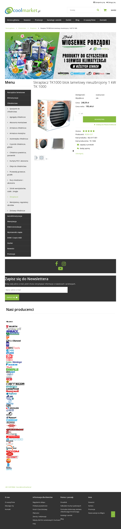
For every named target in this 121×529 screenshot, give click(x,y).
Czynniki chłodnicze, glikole (16, 145)
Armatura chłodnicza (18, 128)
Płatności (36, 513)
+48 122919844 (10, 487)
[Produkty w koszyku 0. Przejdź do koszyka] (110, 10)
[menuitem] (13, 20)
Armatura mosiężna (17, 133)
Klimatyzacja (12, 98)
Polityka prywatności (40, 506)
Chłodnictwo (12, 103)
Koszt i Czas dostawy (40, 509)
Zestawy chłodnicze (17, 210)
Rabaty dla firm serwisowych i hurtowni (46, 520)
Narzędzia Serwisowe (16, 92)
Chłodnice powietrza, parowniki (16, 154)
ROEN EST (89, 134)
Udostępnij (79, 153)
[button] (73, 151)
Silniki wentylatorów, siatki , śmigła (16, 190)
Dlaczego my (9, 506)
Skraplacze (14, 197)
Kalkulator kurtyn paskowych (70, 506)
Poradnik (63, 502)
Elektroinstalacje (14, 227)
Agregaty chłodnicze (18, 117)
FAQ (34, 524)
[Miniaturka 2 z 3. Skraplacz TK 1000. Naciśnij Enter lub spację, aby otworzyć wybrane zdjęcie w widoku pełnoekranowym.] (58, 144)
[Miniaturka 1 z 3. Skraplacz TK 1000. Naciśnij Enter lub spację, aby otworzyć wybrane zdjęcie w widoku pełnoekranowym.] (41, 144)
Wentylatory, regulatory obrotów (17, 203)
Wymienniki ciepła (14, 232)
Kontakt (8, 509)
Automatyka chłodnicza (19, 139)
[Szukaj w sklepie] (84, 10)
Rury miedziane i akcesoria (15, 181)
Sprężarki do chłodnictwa (13, 110)
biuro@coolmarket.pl (23, 487)
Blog (62, 519)
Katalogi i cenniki (66, 515)
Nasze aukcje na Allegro (96, 513)
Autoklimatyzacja (14, 216)
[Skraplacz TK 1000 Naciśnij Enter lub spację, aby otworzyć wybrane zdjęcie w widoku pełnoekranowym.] (53, 114)
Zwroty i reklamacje (39, 516)
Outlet (10, 243)
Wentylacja (12, 221)
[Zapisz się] (12, 297)
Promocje (11, 254)
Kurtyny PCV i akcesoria (19, 161)
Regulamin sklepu (39, 502)
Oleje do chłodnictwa (18, 166)
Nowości (10, 248)
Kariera (90, 506)
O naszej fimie (10, 502)
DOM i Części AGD (14, 238)
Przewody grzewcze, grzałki (16, 173)
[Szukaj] (98, 10)
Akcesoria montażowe (18, 122)
